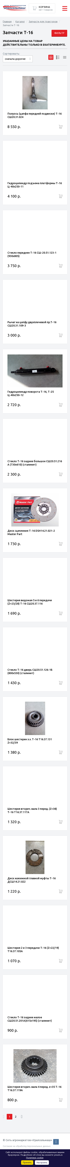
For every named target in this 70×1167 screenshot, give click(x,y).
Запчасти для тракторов (43, 21)
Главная (7, 21)
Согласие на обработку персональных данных (27, 1146)
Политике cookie (34, 1158)
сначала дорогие (15, 58)
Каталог (20, 21)
